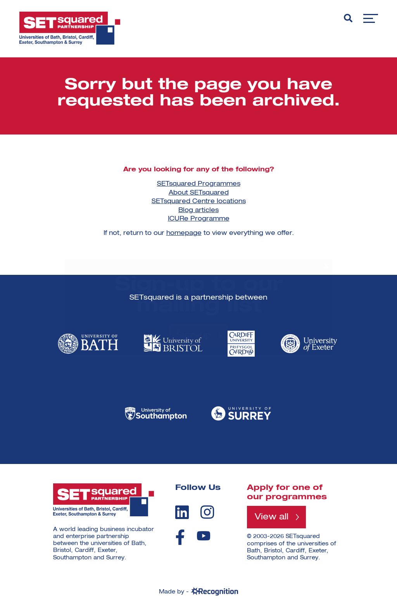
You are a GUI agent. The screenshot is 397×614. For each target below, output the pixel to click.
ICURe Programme (199, 219)
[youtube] (204, 535)
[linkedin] (182, 512)
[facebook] (180, 537)
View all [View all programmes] (271, 517)
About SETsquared (199, 193)
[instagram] (207, 512)
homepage (184, 233)
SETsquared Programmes (198, 184)
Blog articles (198, 210)
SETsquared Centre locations (199, 201)
